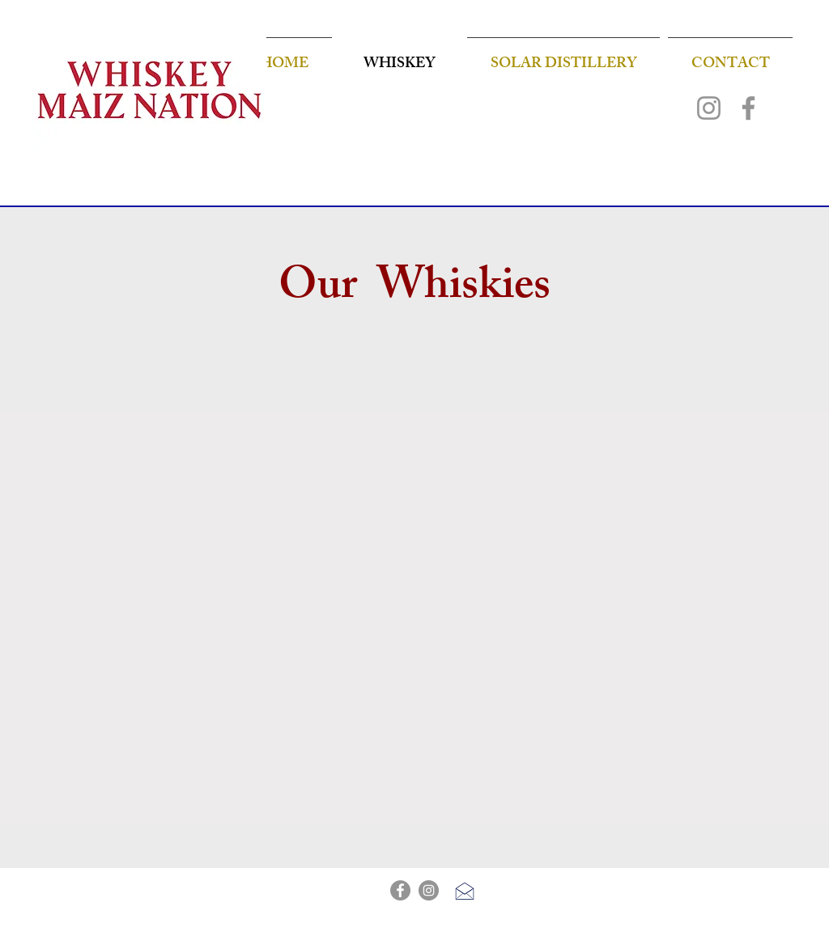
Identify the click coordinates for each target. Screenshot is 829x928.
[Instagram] (709, 108)
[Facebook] (748, 108)
